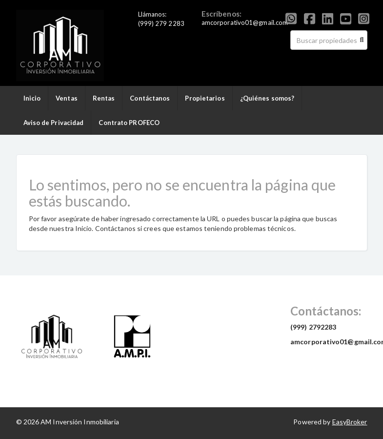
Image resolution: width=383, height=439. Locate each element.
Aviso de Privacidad (53, 122)
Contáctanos (150, 98)
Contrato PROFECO (129, 122)
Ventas (67, 98)
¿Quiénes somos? (267, 98)
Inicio (32, 98)
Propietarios (204, 98)
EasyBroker (349, 422)
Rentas (104, 98)
